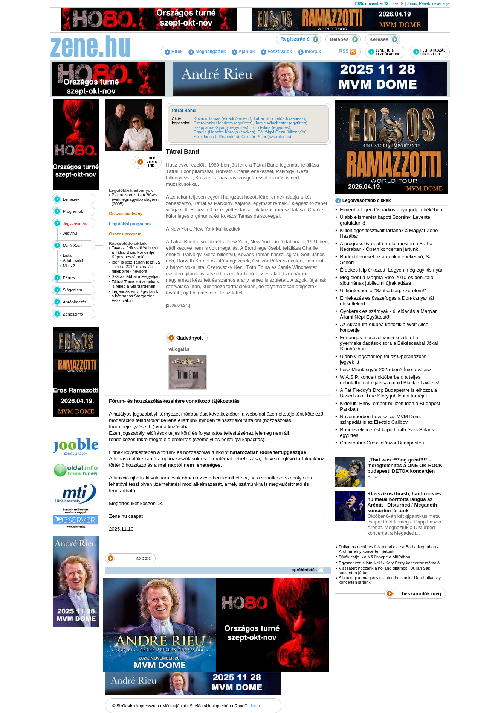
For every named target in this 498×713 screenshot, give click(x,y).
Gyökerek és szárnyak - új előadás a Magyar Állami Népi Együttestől (388, 314)
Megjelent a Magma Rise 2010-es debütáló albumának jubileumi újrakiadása (386, 280)
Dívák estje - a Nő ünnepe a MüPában (374, 557)
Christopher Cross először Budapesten (382, 443)
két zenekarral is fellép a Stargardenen (136, 283)
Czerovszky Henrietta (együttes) (223, 123)
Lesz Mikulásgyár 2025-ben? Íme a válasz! (386, 369)
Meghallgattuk (207, 51)
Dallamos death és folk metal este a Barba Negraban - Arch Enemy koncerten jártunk (388, 549)
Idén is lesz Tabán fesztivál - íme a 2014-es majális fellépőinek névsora (136, 266)
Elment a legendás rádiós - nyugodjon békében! (391, 209)
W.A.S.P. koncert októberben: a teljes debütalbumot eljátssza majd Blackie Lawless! (389, 379)
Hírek (174, 51)
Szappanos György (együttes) (221, 127)
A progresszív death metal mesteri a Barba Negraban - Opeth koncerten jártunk (386, 246)
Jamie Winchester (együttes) (281, 123)
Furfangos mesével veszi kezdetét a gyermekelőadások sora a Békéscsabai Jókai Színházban (389, 343)
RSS (347, 52)
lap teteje (143, 558)
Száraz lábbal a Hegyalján (136, 276)
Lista (67, 255)
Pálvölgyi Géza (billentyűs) (282, 132)
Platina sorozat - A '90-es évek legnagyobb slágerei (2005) (135, 199)
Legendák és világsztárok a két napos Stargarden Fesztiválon (135, 296)
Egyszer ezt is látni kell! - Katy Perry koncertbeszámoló (389, 563)
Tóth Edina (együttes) (270, 127)
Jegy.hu (70, 233)
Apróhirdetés (74, 302)
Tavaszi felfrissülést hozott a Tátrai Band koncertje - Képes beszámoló (136, 252)
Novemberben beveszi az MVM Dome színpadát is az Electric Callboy (381, 419)
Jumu (255, 706)
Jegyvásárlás (75, 223)
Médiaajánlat (174, 706)
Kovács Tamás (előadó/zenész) (222, 118)
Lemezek (71, 199)
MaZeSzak (73, 245)
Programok (73, 211)
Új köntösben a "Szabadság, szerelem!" (383, 290)
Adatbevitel (73, 260)
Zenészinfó (73, 314)
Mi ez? (69, 266)
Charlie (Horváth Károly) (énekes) (224, 132)
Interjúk (309, 51)
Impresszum (147, 706)
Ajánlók (243, 51)
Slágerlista (72, 290)
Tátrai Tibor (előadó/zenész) (279, 118)
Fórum (69, 278)
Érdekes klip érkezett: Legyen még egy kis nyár (391, 270)
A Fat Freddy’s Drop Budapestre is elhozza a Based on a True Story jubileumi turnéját (388, 393)
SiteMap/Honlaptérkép (210, 706)
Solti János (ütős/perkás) (216, 136)
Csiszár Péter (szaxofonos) (266, 136)
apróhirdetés (308, 569)
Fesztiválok (276, 51)
